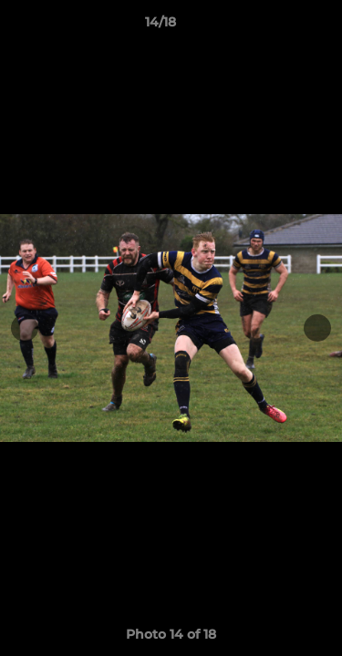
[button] (276, 26)
